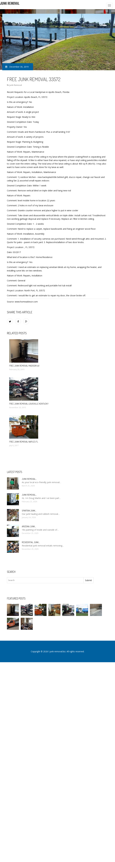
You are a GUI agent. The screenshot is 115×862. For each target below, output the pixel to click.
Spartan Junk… (29, 510)
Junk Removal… (29, 479)
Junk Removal (15, 85)
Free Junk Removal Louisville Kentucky (29, 403)
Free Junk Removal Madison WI (24, 365)
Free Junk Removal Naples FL (23, 441)
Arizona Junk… (29, 526)
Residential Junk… (31, 542)
